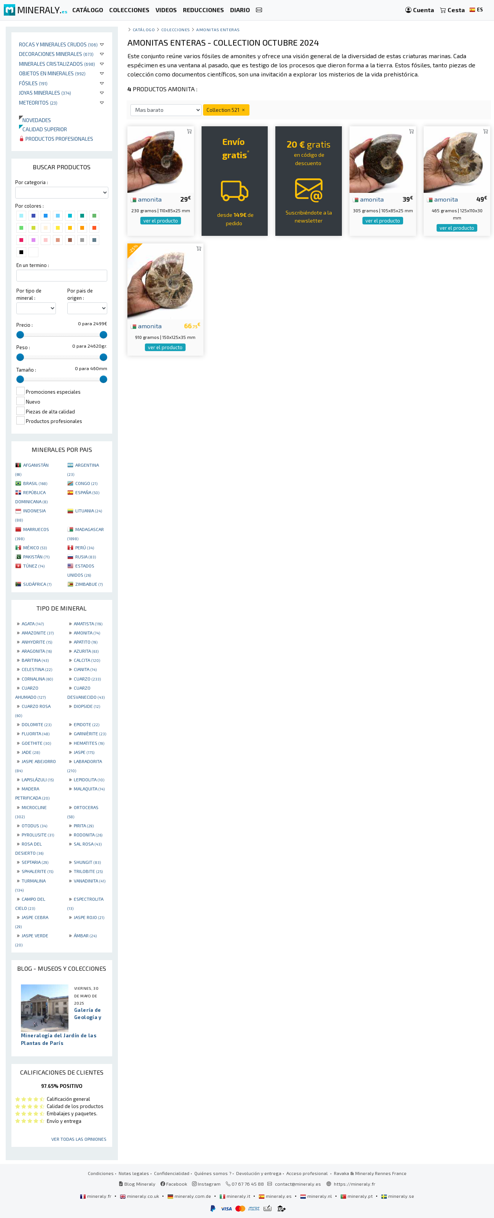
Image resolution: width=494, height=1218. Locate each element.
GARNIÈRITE (90, 733)
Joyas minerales (45, 92)
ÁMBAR (85, 935)
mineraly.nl (316, 1196)
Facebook (173, 1183)
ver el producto (160, 221)
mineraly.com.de (189, 1196)
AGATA (33, 623)
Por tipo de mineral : (28, 294)
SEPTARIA (35, 862)
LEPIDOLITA (89, 779)
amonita (146, 199)
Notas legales (134, 1173)
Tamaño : (26, 370)
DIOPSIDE (87, 706)
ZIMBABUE (89, 584)
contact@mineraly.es (298, 1183)
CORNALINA (37, 678)
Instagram (206, 1183)
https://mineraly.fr (354, 1183)
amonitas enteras (218, 29)
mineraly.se (397, 1196)
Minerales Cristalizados (57, 63)
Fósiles (33, 83)
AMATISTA (88, 623)
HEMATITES (89, 743)
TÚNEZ (33, 565)
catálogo (144, 29)
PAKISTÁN (36, 556)
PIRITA (84, 825)
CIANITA (85, 669)
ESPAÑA (87, 492)
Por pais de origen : (80, 294)
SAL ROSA (88, 843)
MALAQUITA (89, 788)
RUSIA (85, 556)
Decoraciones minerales (56, 54)
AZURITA (86, 651)
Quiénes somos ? (212, 1173)
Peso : (23, 347)
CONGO (86, 483)
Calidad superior (43, 129)
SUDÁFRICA (37, 584)
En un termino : (32, 265)
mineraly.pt (357, 1196)
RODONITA (88, 834)
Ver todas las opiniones (78, 1139)
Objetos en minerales (52, 73)
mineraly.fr (96, 1196)
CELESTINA (37, 669)
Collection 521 (226, 110)
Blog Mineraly (137, 1183)
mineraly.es (276, 1196)
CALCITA (87, 660)
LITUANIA (88, 510)
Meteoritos (38, 102)
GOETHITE (36, 743)
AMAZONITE (38, 632)
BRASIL (35, 483)
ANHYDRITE (37, 641)
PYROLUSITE (38, 834)
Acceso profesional (307, 1173)
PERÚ (84, 547)
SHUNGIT (87, 862)
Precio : (24, 325)
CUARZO (87, 678)
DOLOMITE (36, 724)
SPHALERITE (37, 871)
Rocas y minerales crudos (58, 44)
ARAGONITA (37, 651)
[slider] (20, 335)
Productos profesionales (56, 138)
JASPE (84, 752)
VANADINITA (89, 880)
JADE (31, 752)
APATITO (85, 641)
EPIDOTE (86, 724)
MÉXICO (35, 547)
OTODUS (34, 825)
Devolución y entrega (258, 1173)
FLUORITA (35, 733)
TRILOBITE (88, 871)
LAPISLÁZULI (38, 779)
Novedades (35, 120)
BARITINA (35, 660)
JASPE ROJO (89, 917)
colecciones (175, 29)
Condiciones (101, 1173)
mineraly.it (235, 1196)
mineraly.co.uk (140, 1196)
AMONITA (87, 632)
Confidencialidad (171, 1173)
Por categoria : (31, 182)
